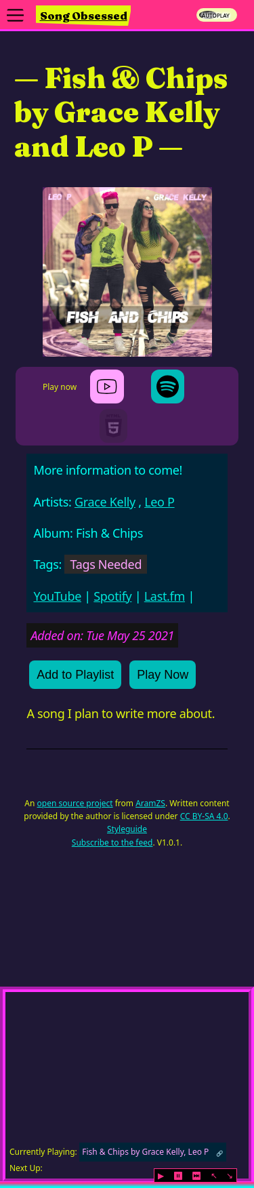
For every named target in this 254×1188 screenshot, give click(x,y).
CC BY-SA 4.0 (204, 816)
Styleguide (127, 829)
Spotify (112, 596)
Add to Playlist (75, 674)
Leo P (159, 502)
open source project (75, 803)
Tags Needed (106, 564)
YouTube (57, 596)
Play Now (162, 674)
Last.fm (164, 596)
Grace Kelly (105, 502)
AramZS (150, 803)
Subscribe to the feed (112, 842)
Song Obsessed (83, 15)
